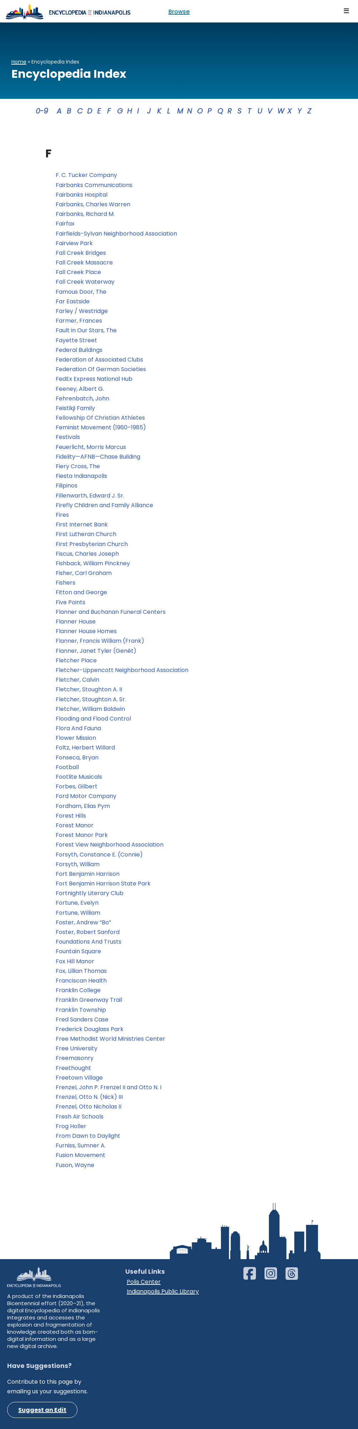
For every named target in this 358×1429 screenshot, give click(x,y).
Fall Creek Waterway (85, 282)
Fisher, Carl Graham (84, 573)
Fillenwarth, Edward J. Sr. (90, 495)
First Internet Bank (82, 524)
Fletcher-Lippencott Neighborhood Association (122, 670)
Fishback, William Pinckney (93, 563)
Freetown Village (79, 1078)
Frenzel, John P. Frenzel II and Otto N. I (108, 1087)
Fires (62, 515)
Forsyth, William (78, 864)
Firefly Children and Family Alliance (105, 505)
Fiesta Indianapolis (81, 476)
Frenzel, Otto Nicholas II (88, 1106)
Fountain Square (78, 951)
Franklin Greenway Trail (89, 1000)
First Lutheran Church (86, 534)
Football (67, 767)
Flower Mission (76, 738)
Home (18, 61)
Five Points (70, 602)
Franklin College (78, 990)
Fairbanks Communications (94, 185)
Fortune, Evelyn (77, 903)
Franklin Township (81, 1010)
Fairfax (65, 223)
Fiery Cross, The (78, 466)
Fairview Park (74, 243)
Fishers (65, 583)
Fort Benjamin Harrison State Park (103, 883)
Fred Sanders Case (82, 1019)
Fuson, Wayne (75, 1165)
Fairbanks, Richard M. (85, 214)
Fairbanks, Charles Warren (93, 204)
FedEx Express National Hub (94, 379)
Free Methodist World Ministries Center (110, 1039)
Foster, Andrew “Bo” (83, 922)
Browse (179, 11)
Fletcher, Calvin (77, 680)
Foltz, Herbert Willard (85, 747)
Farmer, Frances (79, 321)
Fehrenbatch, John (82, 398)
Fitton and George (81, 592)
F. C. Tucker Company (86, 175)
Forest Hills (71, 816)
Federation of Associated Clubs (100, 359)
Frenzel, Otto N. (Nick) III (89, 1097)
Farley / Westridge (82, 311)
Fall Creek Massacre (85, 262)
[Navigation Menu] (346, 11)
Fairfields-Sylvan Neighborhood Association (116, 233)
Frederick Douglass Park (89, 1029)
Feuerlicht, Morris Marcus (91, 447)
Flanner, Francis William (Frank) (100, 641)
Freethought (73, 1068)
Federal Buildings (79, 350)
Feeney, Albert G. (80, 389)
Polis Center (144, 1282)
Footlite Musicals (79, 777)
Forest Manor (75, 825)
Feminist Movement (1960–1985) (101, 427)
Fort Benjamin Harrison (88, 874)
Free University (76, 1048)
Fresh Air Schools (80, 1116)
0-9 (42, 111)
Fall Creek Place (78, 272)
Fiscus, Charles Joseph (87, 554)
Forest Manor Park (82, 835)
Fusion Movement (81, 1155)
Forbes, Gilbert (76, 786)
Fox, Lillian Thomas (81, 971)
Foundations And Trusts (88, 942)
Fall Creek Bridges (81, 253)
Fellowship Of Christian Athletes (100, 418)
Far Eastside (73, 301)
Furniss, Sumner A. (81, 1145)
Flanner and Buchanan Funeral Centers (111, 612)
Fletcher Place (76, 660)
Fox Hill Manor (75, 961)
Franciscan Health (81, 980)
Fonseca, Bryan (77, 757)
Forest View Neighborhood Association (109, 844)
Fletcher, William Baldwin (90, 709)
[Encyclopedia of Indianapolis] (67, 11)
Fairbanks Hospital (81, 195)
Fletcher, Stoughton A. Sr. (91, 699)
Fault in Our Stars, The (86, 330)
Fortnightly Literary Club (89, 893)
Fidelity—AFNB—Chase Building (98, 457)
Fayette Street (76, 340)
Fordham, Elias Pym (83, 806)
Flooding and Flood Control (93, 718)
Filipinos (66, 485)
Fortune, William (78, 913)
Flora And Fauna (78, 728)
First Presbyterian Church (92, 544)
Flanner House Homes (86, 631)
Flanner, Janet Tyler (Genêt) (96, 651)
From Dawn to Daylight (89, 1136)
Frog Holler (71, 1126)
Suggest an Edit (42, 1410)
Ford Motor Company (86, 796)
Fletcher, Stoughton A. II (89, 689)
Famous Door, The (81, 292)
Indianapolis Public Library (163, 1291)
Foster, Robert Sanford (88, 932)
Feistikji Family (76, 408)
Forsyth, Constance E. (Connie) (99, 854)
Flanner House (76, 621)
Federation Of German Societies (101, 369)
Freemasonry (75, 1058)
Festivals (68, 437)
